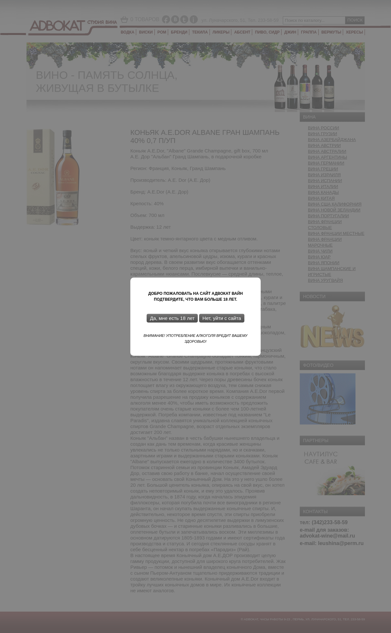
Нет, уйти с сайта (221, 318)
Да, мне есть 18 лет (172, 318)
